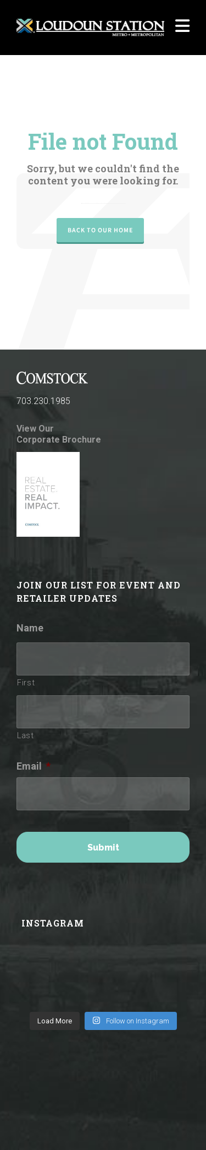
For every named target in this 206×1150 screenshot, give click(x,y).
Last (25, 735)
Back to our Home (100, 230)
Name (29, 628)
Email (33, 766)
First (26, 683)
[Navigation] (182, 27)
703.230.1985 (43, 401)
